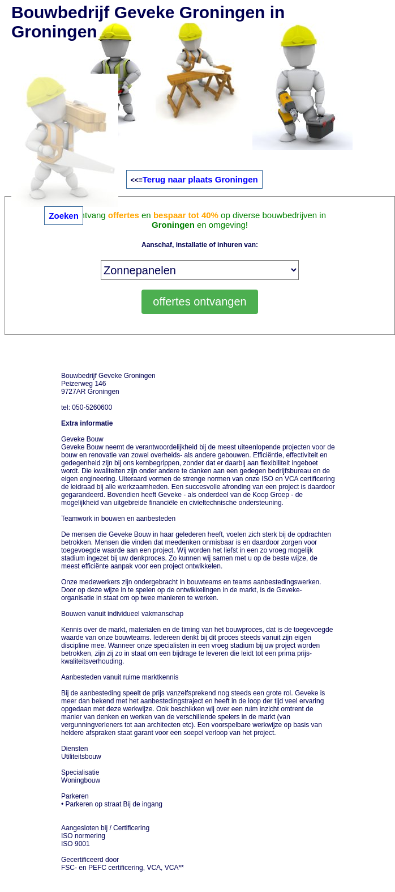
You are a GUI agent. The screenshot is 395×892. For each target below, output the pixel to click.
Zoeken (64, 215)
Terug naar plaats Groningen (200, 179)
